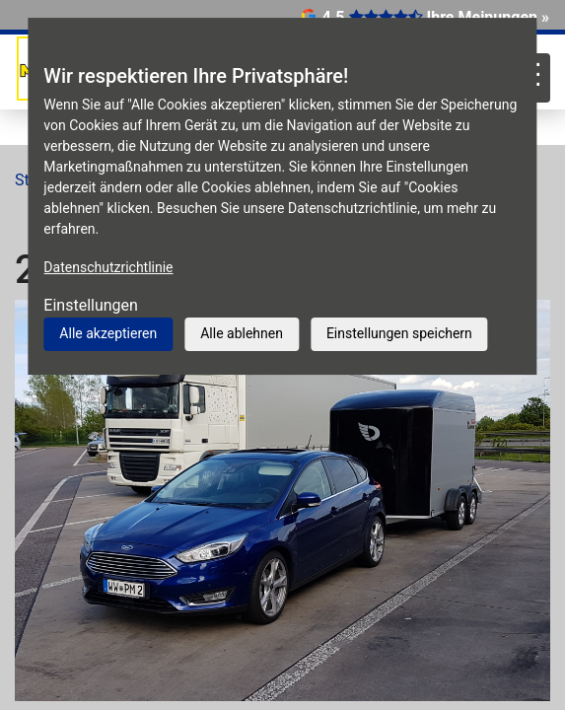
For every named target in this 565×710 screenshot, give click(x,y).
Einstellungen (90, 305)
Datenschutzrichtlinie (108, 267)
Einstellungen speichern (399, 333)
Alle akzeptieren (108, 333)
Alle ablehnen (241, 333)
